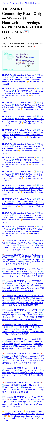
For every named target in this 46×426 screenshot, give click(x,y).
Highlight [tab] (5, 3)
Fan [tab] (10, 3)
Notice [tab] (37, 3)
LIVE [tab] (32, 3)
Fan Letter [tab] (21, 3)
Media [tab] (27, 3)
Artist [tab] (14, 3)
